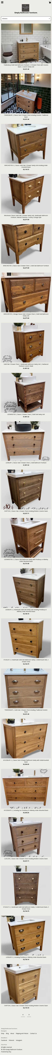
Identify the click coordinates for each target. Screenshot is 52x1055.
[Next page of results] (29, 1014)
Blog (7, 1033)
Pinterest (12, 1040)
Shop (3, 1033)
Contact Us (33, 1033)
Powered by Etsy (6, 1052)
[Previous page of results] (23, 1014)
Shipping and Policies (22, 1033)
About (12, 1033)
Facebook (4, 1040)
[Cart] (50, 2)
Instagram (19, 1040)
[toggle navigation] (2, 2)
